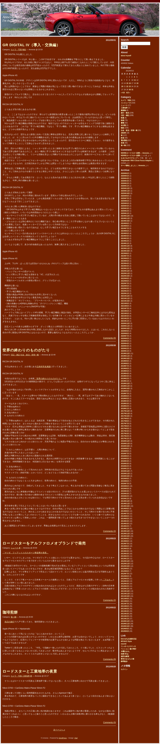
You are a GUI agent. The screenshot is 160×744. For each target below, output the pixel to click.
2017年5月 (125, 428)
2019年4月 (125, 373)
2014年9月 (125, 509)
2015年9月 (125, 478)
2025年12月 (125, 188)
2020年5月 (125, 341)
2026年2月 (125, 183)
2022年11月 (125, 273)
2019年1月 (125, 381)
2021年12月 (125, 296)
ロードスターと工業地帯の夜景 (29, 671)
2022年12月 (125, 271)
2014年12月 (125, 501)
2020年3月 (125, 346)
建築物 (123, 110)
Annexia (145, 153)
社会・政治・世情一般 (129, 130)
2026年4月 (125, 178)
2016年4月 (125, 461)
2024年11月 (125, 218)
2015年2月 (125, 496)
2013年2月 (125, 556)
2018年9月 (125, 391)
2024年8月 (125, 226)
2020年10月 (125, 328)
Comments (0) (109, 338)
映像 (122, 118)
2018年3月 (125, 403)
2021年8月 (125, 306)
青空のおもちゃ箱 (127, 659)
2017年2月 (125, 436)
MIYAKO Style (126, 641)
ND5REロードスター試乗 (130, 153)
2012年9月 (125, 569)
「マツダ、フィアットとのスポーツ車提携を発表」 (25, 553)
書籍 (122, 123)
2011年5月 (125, 609)
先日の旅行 (9, 622)
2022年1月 (125, 293)
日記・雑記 (125, 115)
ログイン (124, 669)
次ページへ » (59, 730)
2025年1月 (125, 213)
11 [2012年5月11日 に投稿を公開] (135, 80)
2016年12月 (125, 441)
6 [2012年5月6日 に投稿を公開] (121, 80)
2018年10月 (125, 388)
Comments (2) (109, 531)
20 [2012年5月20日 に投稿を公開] (122, 86)
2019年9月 (125, 361)
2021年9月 (125, 303)
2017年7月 (125, 423)
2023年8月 (125, 253)
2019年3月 (125, 376)
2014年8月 (125, 511)
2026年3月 (125, 181)
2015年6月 (125, 486)
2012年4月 (125, 581)
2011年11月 (125, 594)
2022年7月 (125, 283)
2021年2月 (125, 318)
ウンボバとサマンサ (128, 646)
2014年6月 (125, 516)
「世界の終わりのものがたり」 (48, 378)
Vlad (76, 738)
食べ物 (123, 145)
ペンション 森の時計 (128, 649)
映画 (122, 120)
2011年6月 (125, 606)
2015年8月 (125, 481)
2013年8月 (125, 541)
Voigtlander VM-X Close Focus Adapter (136, 160)
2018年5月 (125, 398)
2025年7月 (125, 198)
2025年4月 (125, 206)
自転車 (123, 133)
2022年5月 (125, 286)
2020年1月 (125, 351)
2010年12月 (125, 621)
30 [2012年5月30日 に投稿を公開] (130, 90)
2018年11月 (125, 386)
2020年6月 (125, 338)
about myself (126, 56)
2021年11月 (125, 298)
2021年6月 (125, 311)
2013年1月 (125, 559)
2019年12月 (125, 353)
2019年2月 (125, 378)
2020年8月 (125, 333)
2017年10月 (125, 416)
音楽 (122, 143)
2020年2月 (125, 348)
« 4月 (123, 93)
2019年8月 (125, 363)
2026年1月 (125, 186)
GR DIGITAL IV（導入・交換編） (31, 45)
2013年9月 (125, 539)
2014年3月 (125, 524)
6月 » (128, 93)
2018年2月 (125, 406)
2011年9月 (125, 599)
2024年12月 (125, 216)
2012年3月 (125, 584)
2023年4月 (125, 263)
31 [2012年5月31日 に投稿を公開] (132, 90)
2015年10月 (125, 476)
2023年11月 (125, 248)
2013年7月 (125, 544)
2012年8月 (125, 571)
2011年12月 (125, 591)
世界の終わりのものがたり (26, 350)
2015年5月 (125, 488)
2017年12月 (125, 411)
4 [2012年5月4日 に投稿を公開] (134, 77)
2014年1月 (125, 529)
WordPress (63, 738)
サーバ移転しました (128, 165)
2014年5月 (125, 519)
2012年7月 (125, 574)
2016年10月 (125, 446)
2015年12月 (125, 471)
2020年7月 (125, 336)
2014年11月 (125, 504)
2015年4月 (125, 491)
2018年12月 (125, 383)
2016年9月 (125, 448)
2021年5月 (125, 313)
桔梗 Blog (124, 654)
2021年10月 (125, 301)
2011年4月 (125, 611)
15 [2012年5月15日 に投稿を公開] (127, 83)
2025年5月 (125, 203)
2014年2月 (125, 526)
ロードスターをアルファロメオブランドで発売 (44, 543)
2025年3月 (125, 208)
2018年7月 (125, 393)
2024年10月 (125, 221)
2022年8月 (125, 281)
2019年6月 (125, 368)
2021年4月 (125, 316)
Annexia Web (12, 17)
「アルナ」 (107, 580)
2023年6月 (125, 258)
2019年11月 (125, 356)
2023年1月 (125, 268)
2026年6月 (125, 173)
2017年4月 (125, 431)
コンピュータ (126, 103)
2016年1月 (125, 468)
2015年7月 (125, 483)
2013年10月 (125, 536)
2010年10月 (125, 626)
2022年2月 (125, 291)
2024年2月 (125, 241)
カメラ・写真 (126, 100)
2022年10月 (125, 276)
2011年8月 (125, 601)
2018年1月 (125, 408)
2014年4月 (125, 521)
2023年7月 (125, 256)
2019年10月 (125, 358)
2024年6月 (125, 231)
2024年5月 (125, 233)
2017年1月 (125, 438)
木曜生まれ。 (126, 651)
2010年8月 (125, 631)
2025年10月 (125, 193)
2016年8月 (125, 451)
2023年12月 (125, 246)
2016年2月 (125, 466)
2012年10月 (125, 566)
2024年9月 (125, 223)
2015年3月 (125, 493)
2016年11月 (125, 443)
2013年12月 (125, 531)
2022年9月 (125, 278)
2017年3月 (125, 433)
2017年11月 (125, 413)
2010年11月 (125, 624)
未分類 (123, 125)
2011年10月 (125, 596)
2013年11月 (125, 534)
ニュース (124, 105)
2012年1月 (125, 589)
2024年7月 (125, 228)
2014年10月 (125, 506)
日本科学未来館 (43, 366)
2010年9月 (125, 629)
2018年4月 (125, 401)
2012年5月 (125, 579)
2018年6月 (125, 396)
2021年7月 (125, 308)
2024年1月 (125, 243)
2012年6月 (125, 576)
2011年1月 (125, 619)
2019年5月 (125, 371)
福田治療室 (125, 656)
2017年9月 (125, 418)
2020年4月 (125, 343)
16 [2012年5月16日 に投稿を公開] (130, 83)
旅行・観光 (125, 113)
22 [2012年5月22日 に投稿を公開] (127, 86)
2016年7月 (125, 453)
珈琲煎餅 (10, 612)
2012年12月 (125, 561)
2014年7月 (125, 514)
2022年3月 (125, 288)
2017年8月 (125, 421)
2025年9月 (125, 196)
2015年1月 (125, 499)
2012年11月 (125, 564)
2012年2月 (125, 586)
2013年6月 (125, 546)
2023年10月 (125, 251)
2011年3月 (125, 614)
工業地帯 (124, 108)
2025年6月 (125, 201)
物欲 (122, 128)
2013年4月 (125, 551)
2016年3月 (125, 463)
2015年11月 (125, 473)
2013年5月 (125, 549)
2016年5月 (125, 458)
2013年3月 (125, 554)
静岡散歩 (124, 661)
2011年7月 (125, 604)
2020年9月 (125, 331)
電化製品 (124, 140)
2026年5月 (125, 176)
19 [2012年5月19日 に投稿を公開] (137, 83)
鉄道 (122, 138)
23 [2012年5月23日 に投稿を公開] (130, 86)
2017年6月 (125, 426)
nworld (123, 644)
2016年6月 (125, 456)
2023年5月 (125, 261)
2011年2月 (125, 616)
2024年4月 (125, 236)
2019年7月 (125, 366)
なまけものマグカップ (129, 158)
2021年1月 (125, 321)
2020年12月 (125, 323)
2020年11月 (125, 326)
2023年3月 (125, 266)
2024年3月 (125, 238)
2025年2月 (125, 211)
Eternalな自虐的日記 (128, 639)
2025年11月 (125, 191)
